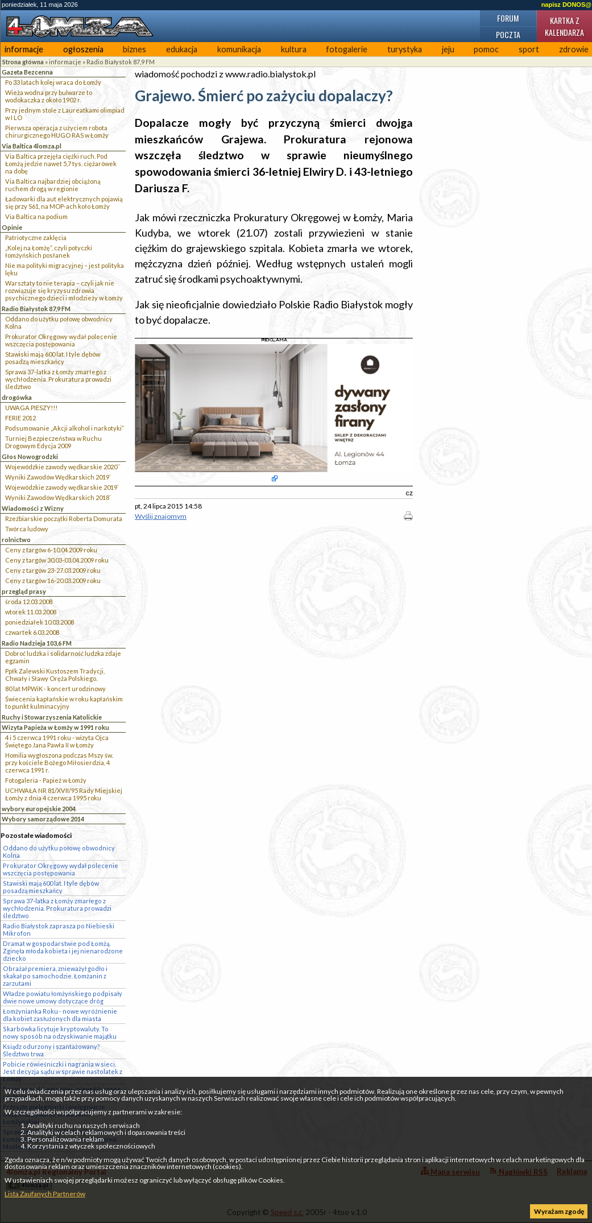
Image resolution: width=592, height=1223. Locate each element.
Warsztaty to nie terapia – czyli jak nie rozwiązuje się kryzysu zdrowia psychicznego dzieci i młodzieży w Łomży (64, 290)
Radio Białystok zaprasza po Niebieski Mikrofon (58, 929)
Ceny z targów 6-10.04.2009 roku (51, 549)
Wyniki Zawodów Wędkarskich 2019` (58, 477)
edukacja (181, 49)
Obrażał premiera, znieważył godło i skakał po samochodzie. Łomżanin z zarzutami (55, 976)
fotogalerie (346, 49)
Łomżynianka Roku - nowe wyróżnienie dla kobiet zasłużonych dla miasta (60, 1014)
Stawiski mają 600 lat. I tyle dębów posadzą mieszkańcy (52, 357)
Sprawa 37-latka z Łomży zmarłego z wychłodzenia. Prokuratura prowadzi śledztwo (58, 379)
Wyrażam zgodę (559, 1211)
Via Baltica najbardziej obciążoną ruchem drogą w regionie (53, 184)
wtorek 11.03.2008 (30, 611)
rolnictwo (16, 539)
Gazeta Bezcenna (27, 72)
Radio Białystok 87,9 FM (120, 61)
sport (529, 49)
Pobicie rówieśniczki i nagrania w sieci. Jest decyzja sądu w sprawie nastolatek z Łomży (62, 1071)
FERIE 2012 (20, 418)
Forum (508, 18)
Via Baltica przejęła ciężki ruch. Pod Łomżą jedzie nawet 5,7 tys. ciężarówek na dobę (61, 163)
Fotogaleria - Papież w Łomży (45, 780)
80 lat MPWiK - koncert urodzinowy (55, 688)
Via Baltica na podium (36, 216)
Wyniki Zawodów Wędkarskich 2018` (58, 497)
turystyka (404, 49)
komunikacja (239, 49)
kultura (294, 49)
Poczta (508, 34)
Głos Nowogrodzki (30, 456)
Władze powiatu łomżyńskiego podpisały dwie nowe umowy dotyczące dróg (62, 997)
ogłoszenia (83, 49)
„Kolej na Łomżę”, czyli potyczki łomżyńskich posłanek (48, 251)
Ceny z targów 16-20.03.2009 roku (53, 580)
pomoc (486, 49)
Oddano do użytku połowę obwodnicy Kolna (59, 322)
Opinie (12, 227)
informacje (24, 49)
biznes (134, 49)
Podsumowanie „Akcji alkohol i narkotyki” (64, 428)
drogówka (17, 397)
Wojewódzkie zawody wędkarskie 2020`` (63, 466)
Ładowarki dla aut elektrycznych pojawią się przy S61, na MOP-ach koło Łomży (64, 202)
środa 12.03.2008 (28, 601)
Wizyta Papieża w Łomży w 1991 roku (55, 727)
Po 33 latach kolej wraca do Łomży (53, 82)
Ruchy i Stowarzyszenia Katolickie (52, 717)
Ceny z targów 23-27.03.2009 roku (53, 570)
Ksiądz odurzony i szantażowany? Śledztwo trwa (51, 1050)
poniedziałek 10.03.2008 (39, 622)
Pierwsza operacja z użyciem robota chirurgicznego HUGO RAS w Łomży (57, 131)
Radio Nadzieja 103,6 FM (37, 643)
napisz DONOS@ (566, 4)
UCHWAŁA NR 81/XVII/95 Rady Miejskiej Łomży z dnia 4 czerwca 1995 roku (63, 794)
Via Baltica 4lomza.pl (31, 146)
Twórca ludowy (26, 528)
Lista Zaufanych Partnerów (45, 1193)
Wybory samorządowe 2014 (43, 819)
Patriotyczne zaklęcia (36, 237)
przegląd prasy (24, 591)
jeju (448, 49)
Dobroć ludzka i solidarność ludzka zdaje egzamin (63, 657)
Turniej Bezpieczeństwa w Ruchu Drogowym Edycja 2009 (53, 442)
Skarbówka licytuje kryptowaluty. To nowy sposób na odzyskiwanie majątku (60, 1032)
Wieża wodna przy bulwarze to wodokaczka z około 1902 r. (48, 96)
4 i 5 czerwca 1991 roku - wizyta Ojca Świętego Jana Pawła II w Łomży (57, 741)
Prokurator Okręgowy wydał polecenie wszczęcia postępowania (61, 340)
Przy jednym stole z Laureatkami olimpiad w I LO (65, 113)
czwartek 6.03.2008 (32, 632)
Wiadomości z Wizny (33, 508)
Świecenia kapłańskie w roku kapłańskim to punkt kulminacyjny (64, 702)
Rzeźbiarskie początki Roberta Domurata (63, 518)
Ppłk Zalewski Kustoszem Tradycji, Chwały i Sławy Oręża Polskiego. (55, 674)
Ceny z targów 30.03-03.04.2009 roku (57, 560)
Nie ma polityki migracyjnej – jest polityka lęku (64, 269)
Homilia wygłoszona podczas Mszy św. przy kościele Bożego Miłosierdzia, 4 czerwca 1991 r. (59, 762)
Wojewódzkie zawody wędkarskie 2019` (62, 487)
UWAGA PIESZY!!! (31, 407)
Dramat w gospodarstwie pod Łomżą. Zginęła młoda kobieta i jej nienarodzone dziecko (63, 951)
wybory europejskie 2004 (39, 808)
